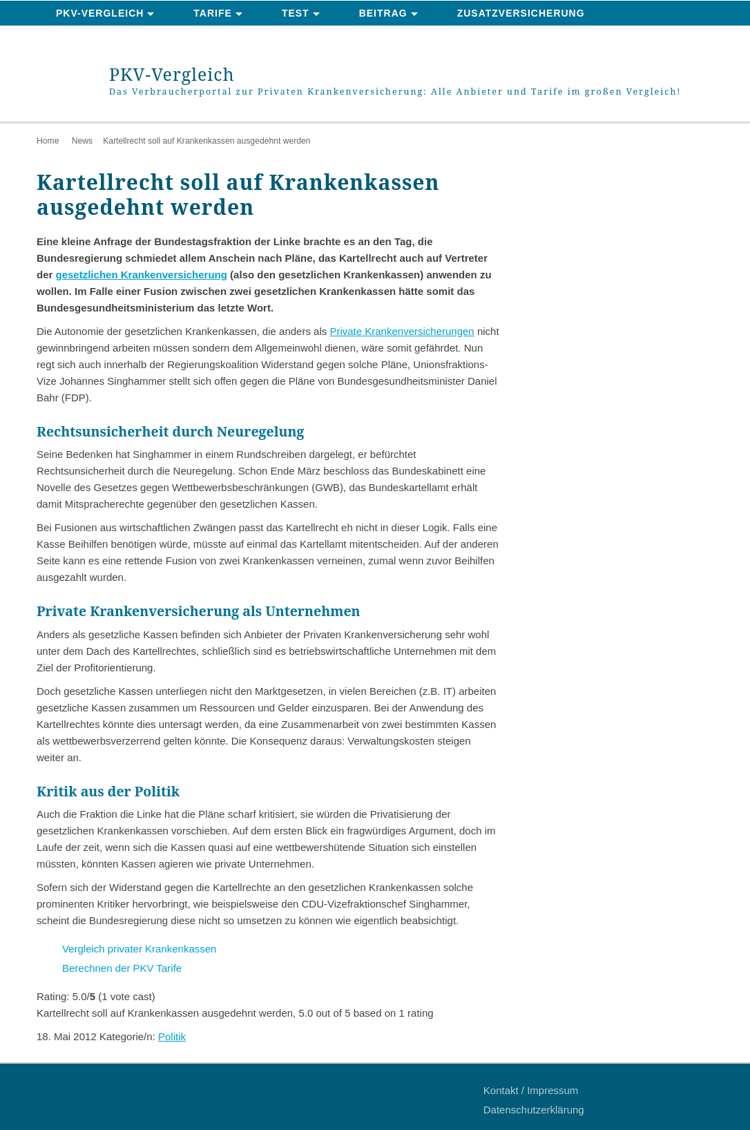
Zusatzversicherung (521, 13)
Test (295, 13)
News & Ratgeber (108, 38)
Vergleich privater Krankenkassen (139, 949)
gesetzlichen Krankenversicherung (141, 274)
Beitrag (383, 13)
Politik (172, 1036)
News (82, 141)
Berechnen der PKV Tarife (122, 968)
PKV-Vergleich (100, 13)
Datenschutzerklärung (533, 1109)
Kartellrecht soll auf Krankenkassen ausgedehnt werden (206, 141)
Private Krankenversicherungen (401, 331)
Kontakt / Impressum (531, 1090)
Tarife (212, 13)
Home (48, 141)
